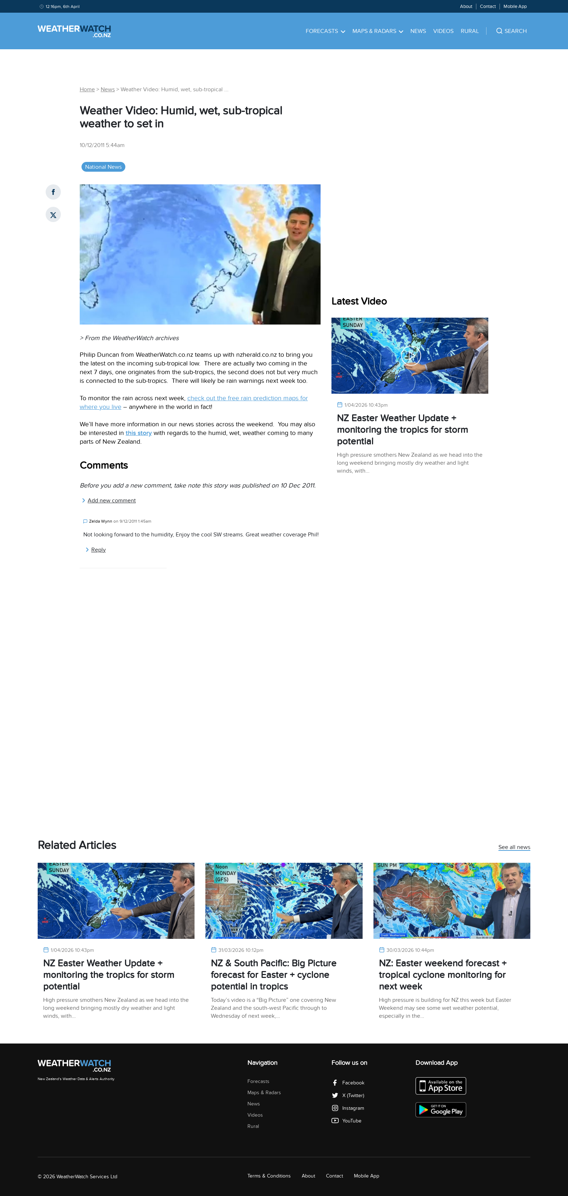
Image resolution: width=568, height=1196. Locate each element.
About (466, 6)
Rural (470, 31)
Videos (443, 31)
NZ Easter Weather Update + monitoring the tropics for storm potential (402, 430)
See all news (514, 847)
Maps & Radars (378, 31)
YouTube (346, 1121)
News (418, 31)
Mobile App (515, 6)
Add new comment (109, 500)
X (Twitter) (347, 1095)
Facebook (347, 1083)
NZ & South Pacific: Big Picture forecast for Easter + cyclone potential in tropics (274, 975)
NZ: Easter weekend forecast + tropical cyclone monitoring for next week (442, 975)
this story (139, 433)
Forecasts (325, 31)
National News (103, 167)
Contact (488, 6)
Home (87, 89)
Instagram (347, 1108)
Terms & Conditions (269, 1176)
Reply (95, 549)
